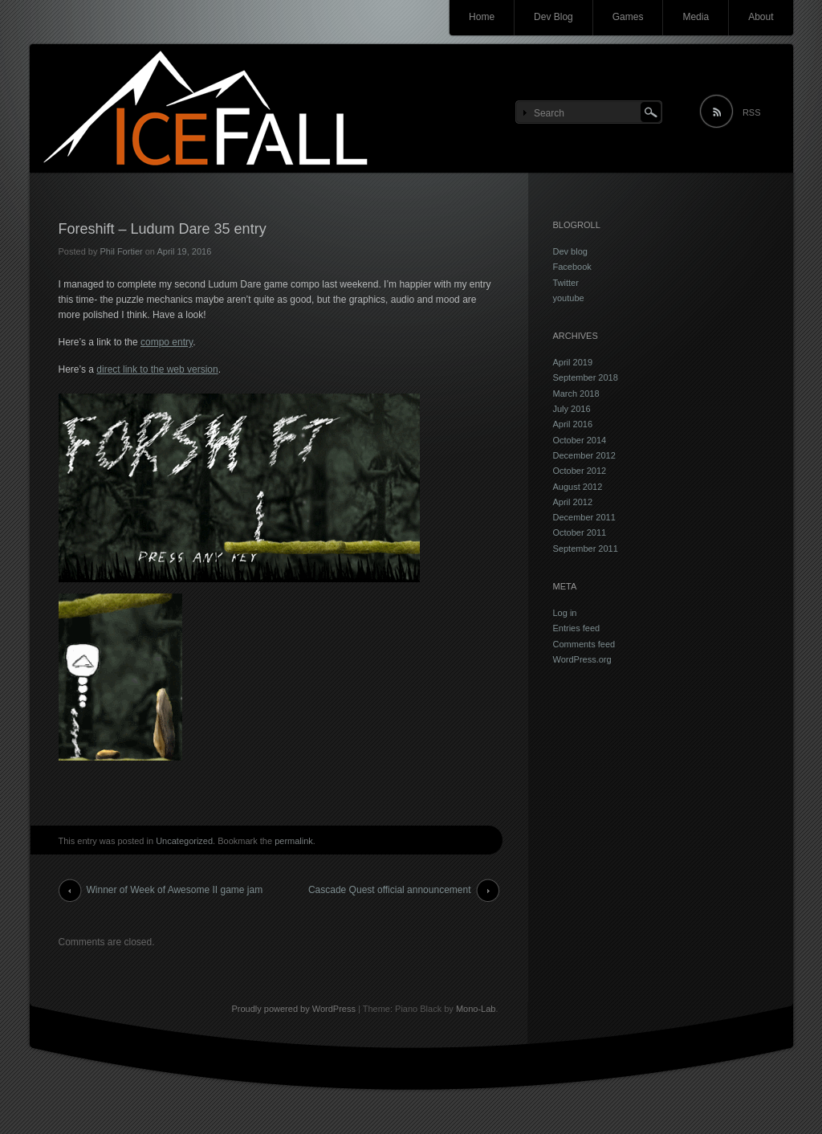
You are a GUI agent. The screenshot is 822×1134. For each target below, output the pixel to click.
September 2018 (585, 377)
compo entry (166, 342)
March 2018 (576, 393)
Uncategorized (184, 841)
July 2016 (572, 409)
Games (628, 16)
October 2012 (580, 470)
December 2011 (584, 517)
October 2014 (580, 440)
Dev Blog (553, 16)
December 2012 (584, 455)
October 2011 (580, 532)
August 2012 (578, 487)
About (760, 16)
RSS (752, 112)
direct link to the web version (157, 369)
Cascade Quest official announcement (389, 889)
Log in (565, 613)
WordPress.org (582, 659)
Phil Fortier (121, 251)
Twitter (566, 283)
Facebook (572, 266)
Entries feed (576, 628)
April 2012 (573, 502)
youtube (568, 298)
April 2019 (573, 362)
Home (481, 16)
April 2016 (573, 424)
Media (695, 16)
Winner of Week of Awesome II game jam (175, 889)
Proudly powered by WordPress (293, 1009)
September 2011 (585, 548)
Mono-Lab (476, 1009)
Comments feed (584, 644)
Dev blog (570, 251)
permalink (294, 841)
